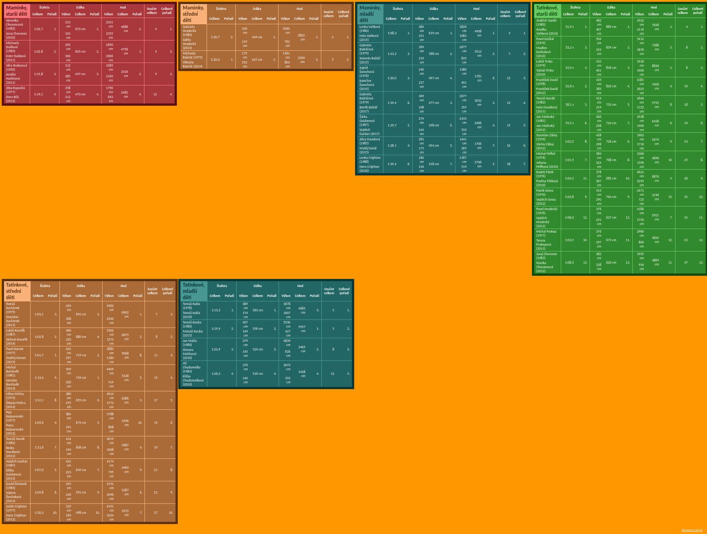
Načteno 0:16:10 (692, 530)
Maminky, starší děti (16, 10)
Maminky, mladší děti (370, 13)
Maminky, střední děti (193, 13)
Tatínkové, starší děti (547, 10)
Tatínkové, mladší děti (194, 291)
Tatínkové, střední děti (17, 291)
